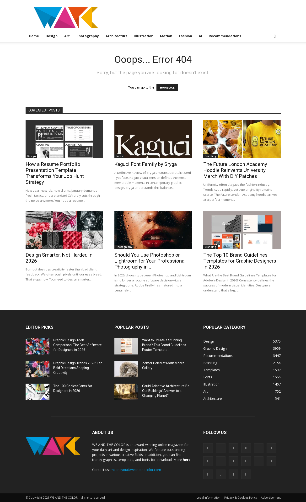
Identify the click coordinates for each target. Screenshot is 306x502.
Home (34, 36)
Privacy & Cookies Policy (240, 498)
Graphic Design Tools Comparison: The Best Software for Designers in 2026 (77, 345)
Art (67, 36)
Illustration (143, 36)
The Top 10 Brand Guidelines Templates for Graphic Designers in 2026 (239, 261)
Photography (87, 36)
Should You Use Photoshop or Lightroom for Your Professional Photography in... (150, 261)
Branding (210, 156)
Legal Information (208, 498)
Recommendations (225, 36)
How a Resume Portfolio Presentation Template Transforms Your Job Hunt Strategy (55, 173)
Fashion (185, 36)
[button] (275, 36)
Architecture (117, 36)
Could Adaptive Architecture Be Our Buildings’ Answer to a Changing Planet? (165, 390)
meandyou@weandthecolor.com (136, 469)
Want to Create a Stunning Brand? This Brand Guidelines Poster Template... (164, 345)
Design (52, 36)
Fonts (119, 156)
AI (200, 36)
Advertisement (271, 498)
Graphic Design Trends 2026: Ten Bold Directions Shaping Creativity (77, 368)
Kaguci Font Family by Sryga (145, 164)
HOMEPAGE (167, 87)
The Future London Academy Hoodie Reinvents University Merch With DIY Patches (235, 170)
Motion (166, 36)
